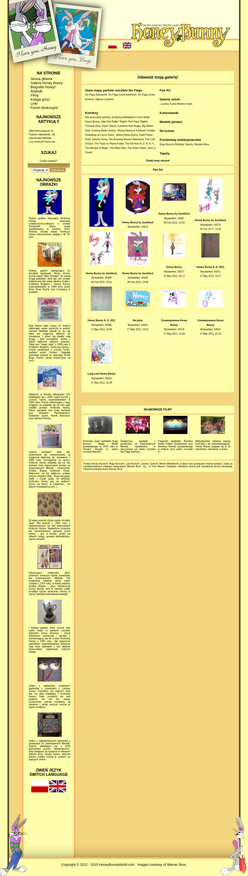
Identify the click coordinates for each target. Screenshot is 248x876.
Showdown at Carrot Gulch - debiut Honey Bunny (111, 135)
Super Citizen (109, 126)
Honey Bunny (92, 121)
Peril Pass (133, 121)
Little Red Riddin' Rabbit (114, 121)
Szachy (189, 144)
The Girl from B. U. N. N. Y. (139, 143)
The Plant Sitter (118, 148)
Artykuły (37, 91)
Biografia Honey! (43, 87)
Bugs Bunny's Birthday (172, 144)
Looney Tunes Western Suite (176, 104)
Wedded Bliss (201, 144)
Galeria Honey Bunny (47, 83)
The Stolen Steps (136, 148)
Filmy (35, 95)
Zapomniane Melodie (40, 138)
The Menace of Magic (96, 148)
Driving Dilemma (126, 130)
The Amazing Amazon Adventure (126, 139)
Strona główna (41, 79)
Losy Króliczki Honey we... (43, 141)
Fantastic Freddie (145, 130)
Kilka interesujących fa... (42, 130)
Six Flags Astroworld (96, 94)
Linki (34, 103)
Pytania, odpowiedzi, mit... (43, 134)
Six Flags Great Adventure (122, 94)
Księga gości (40, 99)
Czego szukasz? (48, 161)
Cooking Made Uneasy (103, 130)
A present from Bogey (128, 126)
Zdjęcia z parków (104, 99)
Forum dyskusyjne (44, 108)
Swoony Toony (99, 139)
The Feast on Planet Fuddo (109, 143)
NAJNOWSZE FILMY (158, 409)
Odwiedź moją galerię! (158, 77)
